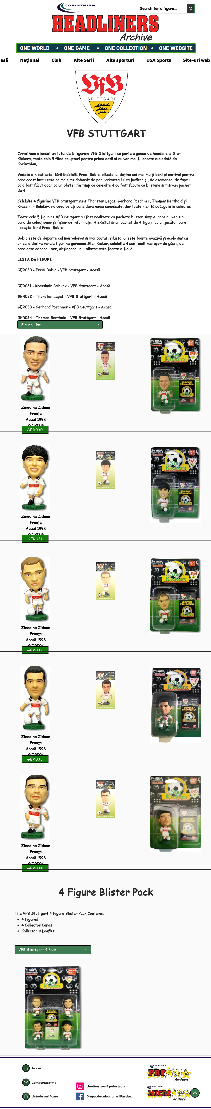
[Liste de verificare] (50, 1096)
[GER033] (35, 759)
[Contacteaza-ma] (45, 1082)
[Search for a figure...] (159, 8)
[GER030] (35, 430)
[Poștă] (26, 1082)
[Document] (26, 1096)
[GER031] (35, 539)
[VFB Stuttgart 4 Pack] (53, 949)
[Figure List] (60, 324)
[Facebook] (80, 1096)
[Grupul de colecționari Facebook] (110, 1096)
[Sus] (195, 1093)
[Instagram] (80, 1086)
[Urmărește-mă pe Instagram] (117, 1086)
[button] (33, 59)
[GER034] (35, 868)
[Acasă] (26, 1068)
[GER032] (35, 650)
